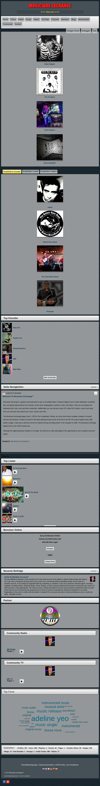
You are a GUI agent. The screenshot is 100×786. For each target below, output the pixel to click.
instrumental (71, 726)
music (74, 719)
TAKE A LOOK (18, 516)
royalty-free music (80, 722)
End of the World (31, 492)
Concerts (55, 20)
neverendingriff (50, 163)
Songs (28, 20)
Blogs (73, 20)
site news (14, 441)
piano (32, 726)
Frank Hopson (49, 130)
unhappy (21, 721)
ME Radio (11, 649)
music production (70, 732)
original (27, 715)
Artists (21, 20)
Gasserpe (50, 311)
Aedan (50, 207)
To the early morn (20, 468)
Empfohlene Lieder (30, 171)
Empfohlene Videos (49, 171)
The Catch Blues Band (50, 277)
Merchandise (83, 20)
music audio (29, 707)
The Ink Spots (49, 97)
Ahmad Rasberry (19, 348)
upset (27, 721)
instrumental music (56, 703)
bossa (30, 712)
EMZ (14, 359)
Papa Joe (16, 328)
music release (49, 711)
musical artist (54, 707)
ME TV (10, 679)
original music (33, 729)
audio (72, 714)
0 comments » (24, 441)
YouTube (45, 20)
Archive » (94, 571)
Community (8, 24)
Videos (36, 20)
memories (16, 479)
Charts (13, 20)
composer (27, 718)
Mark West (17, 369)
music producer (25, 723)
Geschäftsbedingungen (29, 765)
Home (5, 20)
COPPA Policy (60, 765)
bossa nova (53, 730)
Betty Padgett (49, 64)
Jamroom (27, 776)
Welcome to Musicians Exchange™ (18, 396)
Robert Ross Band (50, 242)
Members (65, 20)
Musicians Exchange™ (16, 772)
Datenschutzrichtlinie (46, 765)
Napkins (16, 506)
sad (32, 723)
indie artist (75, 717)
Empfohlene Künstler (12, 171)
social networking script (10, 776)
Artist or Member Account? (16, 577)
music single (46, 724)
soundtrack (68, 710)
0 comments (23, 456)
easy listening (68, 706)
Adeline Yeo (17, 338)
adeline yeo (50, 718)
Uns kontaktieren (72, 765)
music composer (24, 725)
